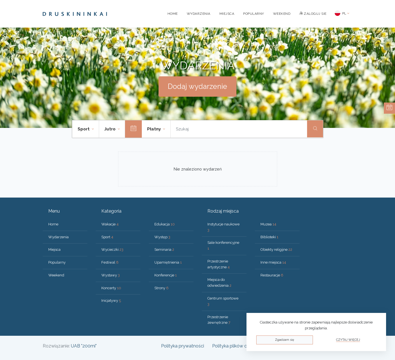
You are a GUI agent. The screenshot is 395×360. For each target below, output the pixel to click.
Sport (107, 237)
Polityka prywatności (182, 346)
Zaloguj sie (313, 14)
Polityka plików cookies (236, 346)
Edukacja (164, 224)
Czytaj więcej (348, 340)
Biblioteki (269, 237)
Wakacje (110, 224)
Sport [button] (84, 129)
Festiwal (110, 262)
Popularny (253, 14)
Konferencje (165, 275)
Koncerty (111, 288)
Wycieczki (112, 249)
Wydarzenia (198, 14)
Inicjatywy (111, 300)
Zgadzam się (284, 340)
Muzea (268, 224)
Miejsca (226, 14)
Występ (162, 237)
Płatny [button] (154, 129)
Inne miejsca (273, 262)
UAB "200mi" (84, 346)
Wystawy (110, 275)
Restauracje (271, 275)
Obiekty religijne (276, 249)
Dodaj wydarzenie (197, 86)
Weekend (282, 14)
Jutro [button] (110, 129)
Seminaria (164, 249)
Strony (161, 288)
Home (172, 14)
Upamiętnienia (168, 262)
